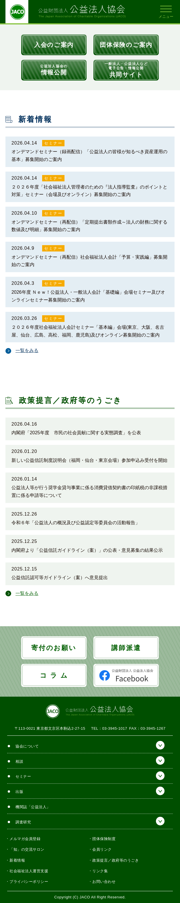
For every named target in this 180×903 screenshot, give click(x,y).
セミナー (53, 143)
